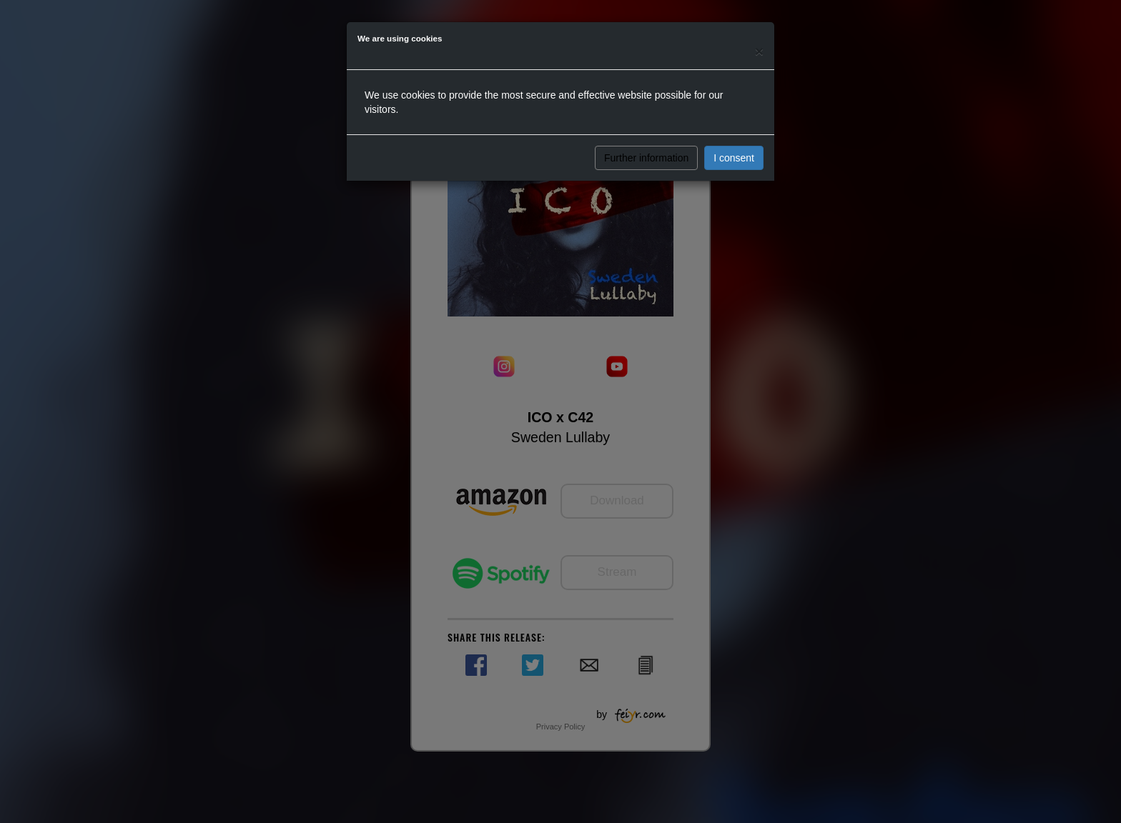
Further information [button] (646, 158)
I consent (733, 158)
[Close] (759, 51)
